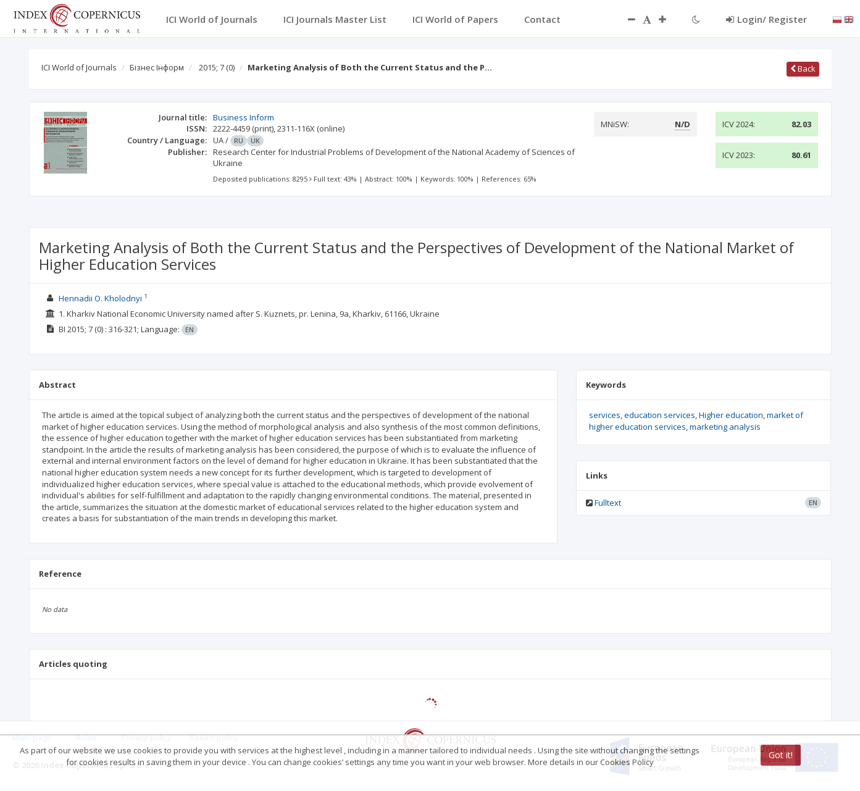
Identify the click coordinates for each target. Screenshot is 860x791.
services (604, 415)
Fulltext (608, 502)
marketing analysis (725, 426)
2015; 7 (217, 67)
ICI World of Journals (79, 67)
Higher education (731, 415)
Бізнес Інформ (157, 67)
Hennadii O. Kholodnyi (100, 298)
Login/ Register (766, 19)
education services (659, 415)
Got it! (781, 755)
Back (803, 68)
